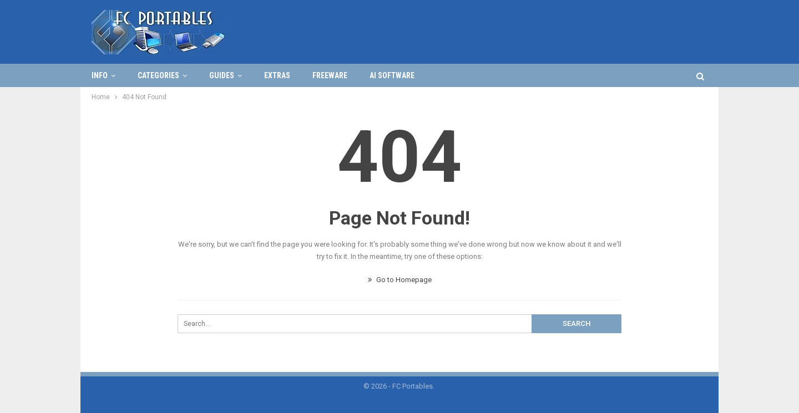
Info (100, 75)
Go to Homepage (400, 280)
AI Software (392, 75)
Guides (221, 75)
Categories (158, 75)
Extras (277, 75)
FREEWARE (329, 75)
